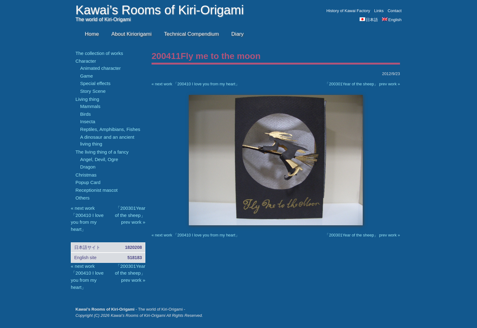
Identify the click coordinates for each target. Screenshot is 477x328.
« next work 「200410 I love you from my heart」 (195, 84)
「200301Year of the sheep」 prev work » (362, 84)
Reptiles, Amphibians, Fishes (110, 129)
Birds (85, 114)
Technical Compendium (191, 34)
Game (86, 76)
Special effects (95, 83)
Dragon (87, 166)
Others (82, 197)
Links (379, 10)
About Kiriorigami (131, 34)
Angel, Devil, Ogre (99, 159)
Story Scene (93, 91)
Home (92, 34)
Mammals (90, 106)
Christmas (86, 174)
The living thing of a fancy (102, 152)
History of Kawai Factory (348, 10)
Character (85, 61)
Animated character (100, 68)
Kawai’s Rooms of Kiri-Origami (159, 10)
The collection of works (99, 53)
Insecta (87, 121)
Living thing (87, 99)
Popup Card (87, 182)
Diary (237, 34)
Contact (395, 10)
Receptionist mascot (96, 190)
